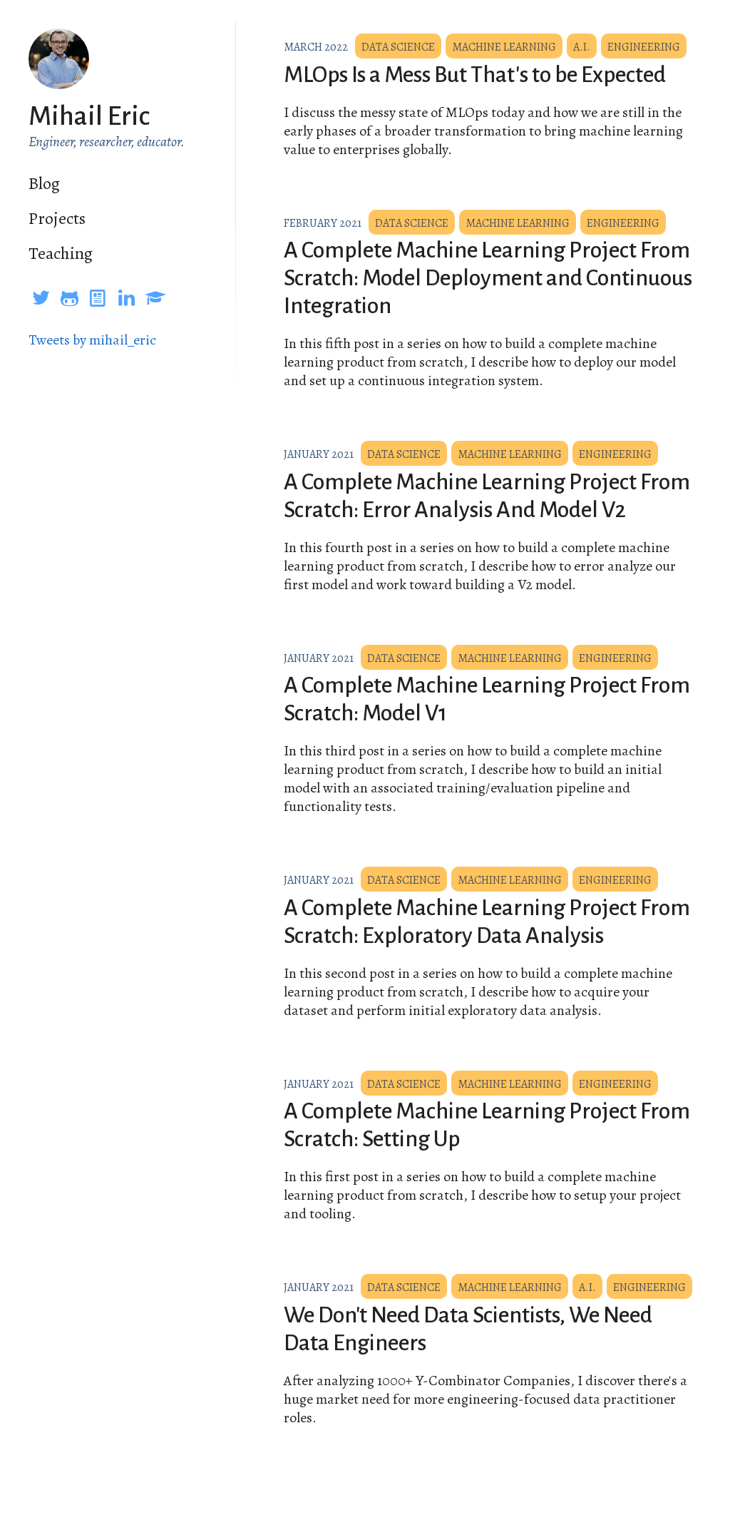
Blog (44, 183)
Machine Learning (504, 47)
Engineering (643, 47)
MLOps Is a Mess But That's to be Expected (475, 75)
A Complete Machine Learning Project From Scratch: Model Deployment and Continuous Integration (488, 278)
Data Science (398, 47)
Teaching (61, 253)
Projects (57, 218)
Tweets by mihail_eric (92, 340)
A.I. (581, 47)
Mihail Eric (89, 116)
